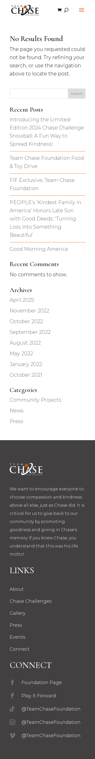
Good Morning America (39, 249)
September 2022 (30, 332)
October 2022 (26, 321)
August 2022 (25, 343)
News (17, 411)
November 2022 (29, 311)
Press (16, 421)
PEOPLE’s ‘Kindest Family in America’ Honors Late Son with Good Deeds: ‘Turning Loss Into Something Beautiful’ (45, 218)
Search (77, 93)
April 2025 (22, 300)
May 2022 (21, 353)
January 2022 (26, 364)
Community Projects (35, 400)
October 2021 (26, 375)
